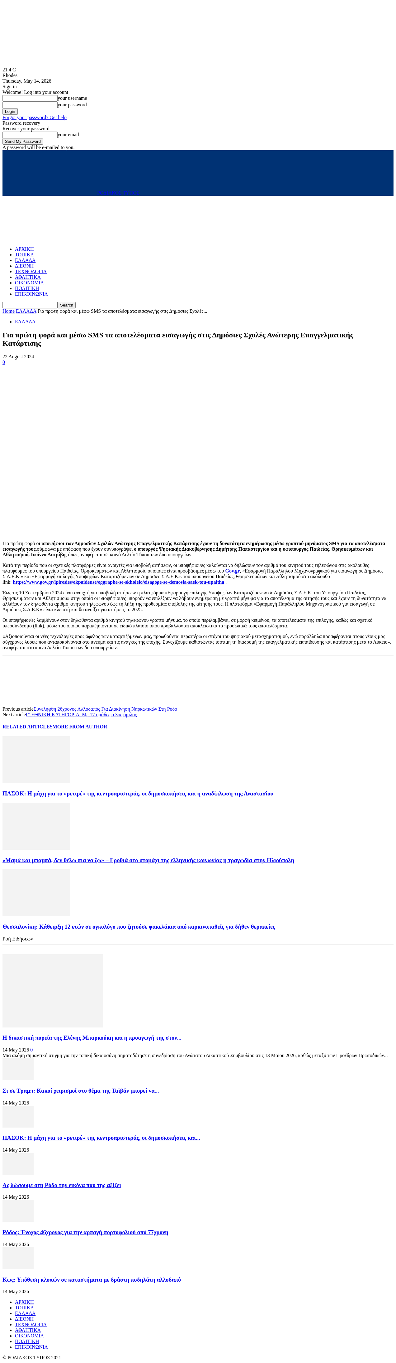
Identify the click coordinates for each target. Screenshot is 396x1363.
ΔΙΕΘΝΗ (24, 265)
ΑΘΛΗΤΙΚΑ (28, 277)
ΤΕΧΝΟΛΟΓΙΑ (31, 271)
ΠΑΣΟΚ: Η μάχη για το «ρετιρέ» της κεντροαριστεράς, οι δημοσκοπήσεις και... (101, 1137)
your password (72, 104)
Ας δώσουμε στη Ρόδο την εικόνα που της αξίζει (61, 1185)
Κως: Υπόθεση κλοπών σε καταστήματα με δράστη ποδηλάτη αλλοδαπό (91, 1279)
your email (68, 134)
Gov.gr (232, 570)
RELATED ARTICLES (27, 726)
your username (72, 98)
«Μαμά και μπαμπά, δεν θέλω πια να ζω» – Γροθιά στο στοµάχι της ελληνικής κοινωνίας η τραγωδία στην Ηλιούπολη (148, 860)
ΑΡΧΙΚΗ (24, 249)
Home (8, 311)
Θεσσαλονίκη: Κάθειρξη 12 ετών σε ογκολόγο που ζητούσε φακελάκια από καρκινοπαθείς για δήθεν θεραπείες (138, 926)
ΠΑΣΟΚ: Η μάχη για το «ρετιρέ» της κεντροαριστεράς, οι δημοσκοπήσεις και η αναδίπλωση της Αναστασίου (137, 793)
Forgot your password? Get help (34, 117)
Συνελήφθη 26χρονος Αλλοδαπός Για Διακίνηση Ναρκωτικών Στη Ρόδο (105, 709)
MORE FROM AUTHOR (80, 726)
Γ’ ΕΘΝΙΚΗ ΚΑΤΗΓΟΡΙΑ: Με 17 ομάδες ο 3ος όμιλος (81, 714)
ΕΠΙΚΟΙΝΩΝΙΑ (31, 294)
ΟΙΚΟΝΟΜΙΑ (29, 282)
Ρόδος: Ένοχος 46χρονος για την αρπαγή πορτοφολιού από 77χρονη (85, 1232)
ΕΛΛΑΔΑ (25, 260)
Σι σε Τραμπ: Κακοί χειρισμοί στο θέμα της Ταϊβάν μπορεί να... (80, 1090)
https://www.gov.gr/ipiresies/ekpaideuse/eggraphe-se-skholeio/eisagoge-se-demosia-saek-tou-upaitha (118, 582)
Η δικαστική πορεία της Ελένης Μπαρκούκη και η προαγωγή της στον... (92, 1037)
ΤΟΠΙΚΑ (24, 254)
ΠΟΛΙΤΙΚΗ (27, 288)
